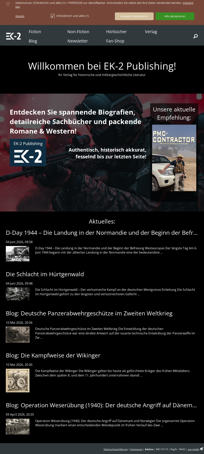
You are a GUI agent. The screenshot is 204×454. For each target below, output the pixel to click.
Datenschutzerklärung (116, 449)
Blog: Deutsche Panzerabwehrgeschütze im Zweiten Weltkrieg (89, 313)
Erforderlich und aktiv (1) (70, 16)
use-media (193, 449)
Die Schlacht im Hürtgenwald (45, 274)
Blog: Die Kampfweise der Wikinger (53, 355)
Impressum (136, 449)
